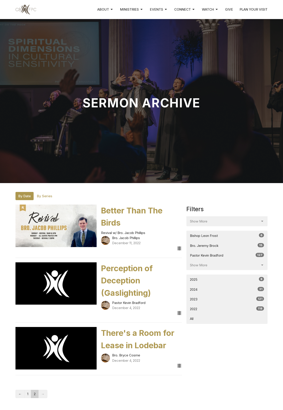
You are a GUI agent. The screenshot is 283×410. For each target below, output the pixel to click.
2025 (227, 279)
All (191, 319)
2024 (227, 289)
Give (229, 9)
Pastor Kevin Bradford (227, 255)
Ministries (131, 9)
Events (159, 9)
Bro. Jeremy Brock (227, 245)
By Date (24, 196)
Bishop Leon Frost (227, 235)
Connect (184, 9)
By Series (44, 196)
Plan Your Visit (254, 9)
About (105, 9)
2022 (227, 308)
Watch (210, 9)
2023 (227, 299)
